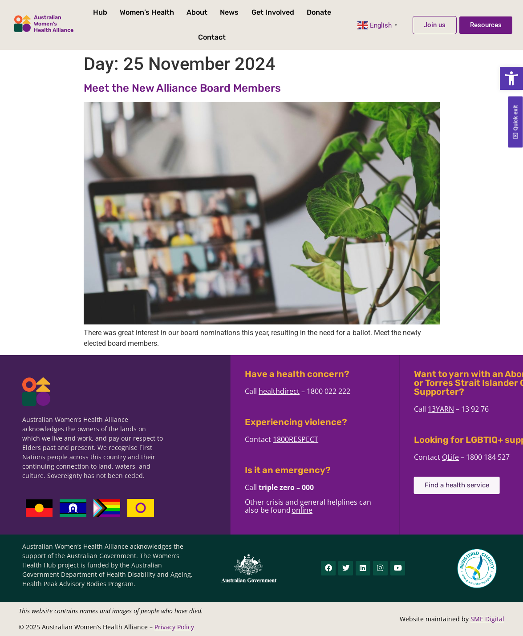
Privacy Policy (174, 627)
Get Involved (272, 12)
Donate (319, 12)
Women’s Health (147, 12)
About (196, 12)
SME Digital (487, 619)
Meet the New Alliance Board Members (182, 88)
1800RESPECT (340, 439)
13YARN (486, 409)
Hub (100, 12)
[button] (511, 78)
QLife (495, 457)
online (347, 510)
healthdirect (324, 391)
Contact (212, 37)
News (229, 12)
